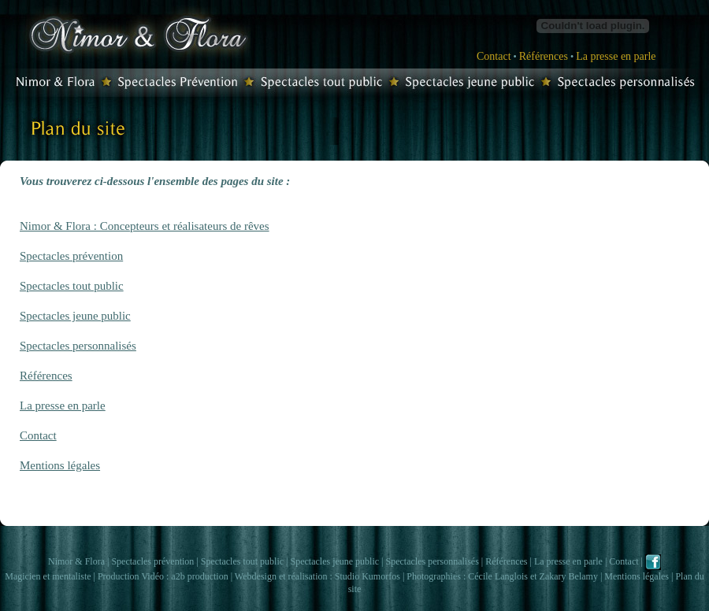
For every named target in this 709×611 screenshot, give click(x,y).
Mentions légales (60, 465)
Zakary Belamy (569, 576)
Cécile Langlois (498, 576)
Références (543, 56)
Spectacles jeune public (75, 315)
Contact (494, 56)
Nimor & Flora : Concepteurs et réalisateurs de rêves (144, 226)
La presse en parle (615, 56)
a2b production (199, 576)
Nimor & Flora (76, 561)
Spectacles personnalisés (78, 345)
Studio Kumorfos (367, 576)
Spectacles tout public (72, 286)
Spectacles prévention (71, 256)
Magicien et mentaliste (48, 576)
